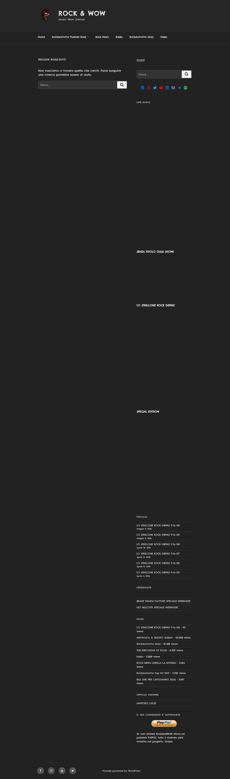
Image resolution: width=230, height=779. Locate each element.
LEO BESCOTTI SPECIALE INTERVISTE (157, 607)
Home (41, 37)
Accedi (141, 59)
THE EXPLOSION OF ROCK (152, 650)
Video (163, 37)
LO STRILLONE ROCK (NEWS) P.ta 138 (158, 544)
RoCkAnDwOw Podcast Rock (70, 37)
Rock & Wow (81, 13)
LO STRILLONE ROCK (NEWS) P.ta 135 (158, 572)
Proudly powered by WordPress (121, 770)
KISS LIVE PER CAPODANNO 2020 (156, 679)
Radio (119, 37)
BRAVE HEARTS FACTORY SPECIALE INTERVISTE (163, 601)
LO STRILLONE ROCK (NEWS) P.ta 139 (158, 534)
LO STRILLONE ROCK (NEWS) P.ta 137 (158, 553)
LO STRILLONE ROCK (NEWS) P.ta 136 (158, 563)
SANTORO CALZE (146, 703)
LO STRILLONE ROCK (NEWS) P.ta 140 (158, 525)
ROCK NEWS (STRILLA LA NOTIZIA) (156, 662)
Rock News (102, 37)
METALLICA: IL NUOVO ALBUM (155, 637)
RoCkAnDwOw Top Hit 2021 (153, 673)
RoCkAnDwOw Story (141, 37)
